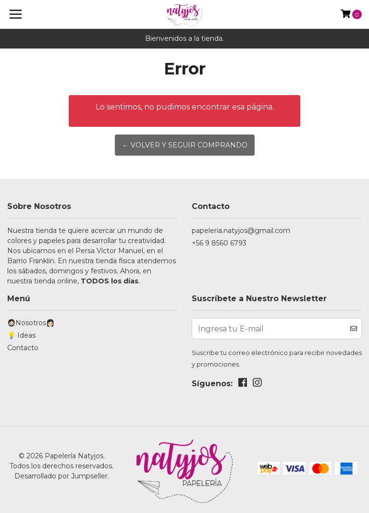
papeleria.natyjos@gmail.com (241, 230)
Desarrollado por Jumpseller (61, 476)
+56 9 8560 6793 (219, 243)
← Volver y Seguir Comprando (184, 145)
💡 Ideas (21, 335)
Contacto (22, 347)
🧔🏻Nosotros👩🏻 (30, 322)
